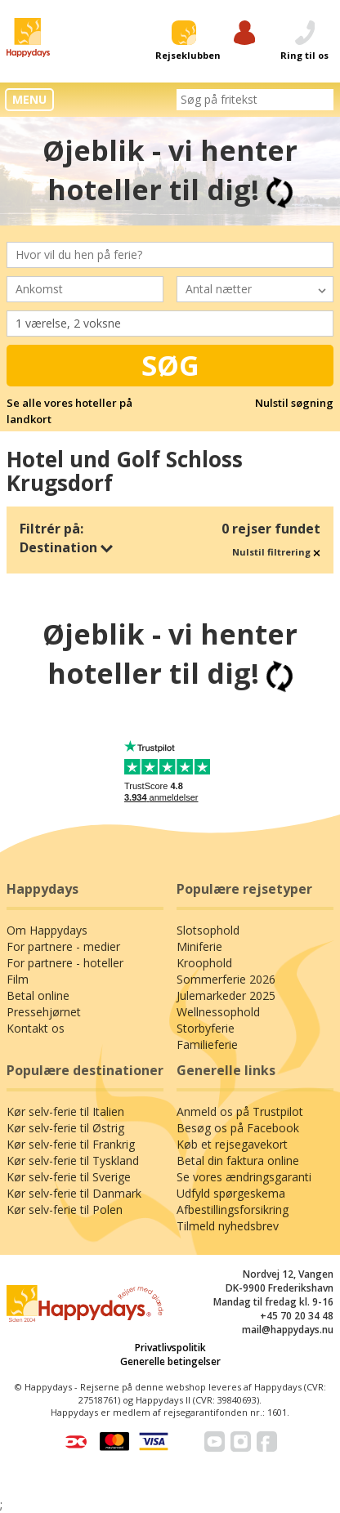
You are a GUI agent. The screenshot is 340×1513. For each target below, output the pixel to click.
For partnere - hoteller (65, 963)
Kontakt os (36, 1028)
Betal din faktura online (238, 1160)
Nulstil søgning (294, 402)
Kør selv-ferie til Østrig (65, 1128)
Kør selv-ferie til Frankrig (71, 1144)
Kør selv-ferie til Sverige (69, 1177)
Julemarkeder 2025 (226, 995)
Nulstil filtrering (276, 552)
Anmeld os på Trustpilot (240, 1111)
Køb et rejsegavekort (232, 1144)
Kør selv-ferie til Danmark (74, 1193)
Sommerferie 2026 (226, 979)
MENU (29, 99)
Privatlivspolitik (170, 1348)
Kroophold (204, 963)
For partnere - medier (63, 946)
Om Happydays (47, 930)
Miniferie (199, 946)
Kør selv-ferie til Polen (65, 1209)
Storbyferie (206, 1028)
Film (18, 979)
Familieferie (207, 1044)
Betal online (38, 995)
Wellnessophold (218, 1012)
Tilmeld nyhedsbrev (228, 1226)
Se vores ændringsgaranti (244, 1177)
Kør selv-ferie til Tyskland (73, 1160)
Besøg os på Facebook (238, 1128)
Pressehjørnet (44, 1012)
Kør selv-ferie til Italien (65, 1111)
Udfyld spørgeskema (231, 1193)
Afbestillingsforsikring (233, 1209)
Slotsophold (208, 930)
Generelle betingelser (170, 1361)
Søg (170, 365)
